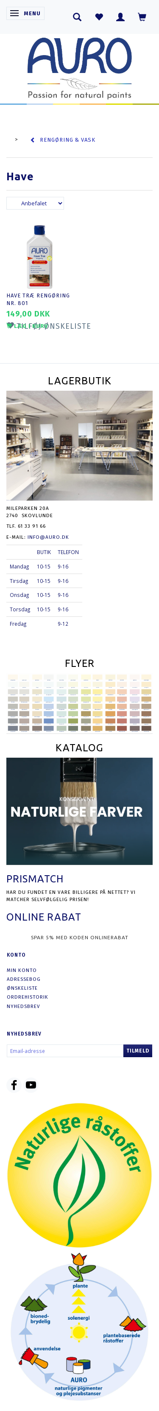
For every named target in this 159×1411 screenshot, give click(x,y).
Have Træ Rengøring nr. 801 (38, 299)
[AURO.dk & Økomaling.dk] (79, 66)
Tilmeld (137, 1051)
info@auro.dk (48, 537)
